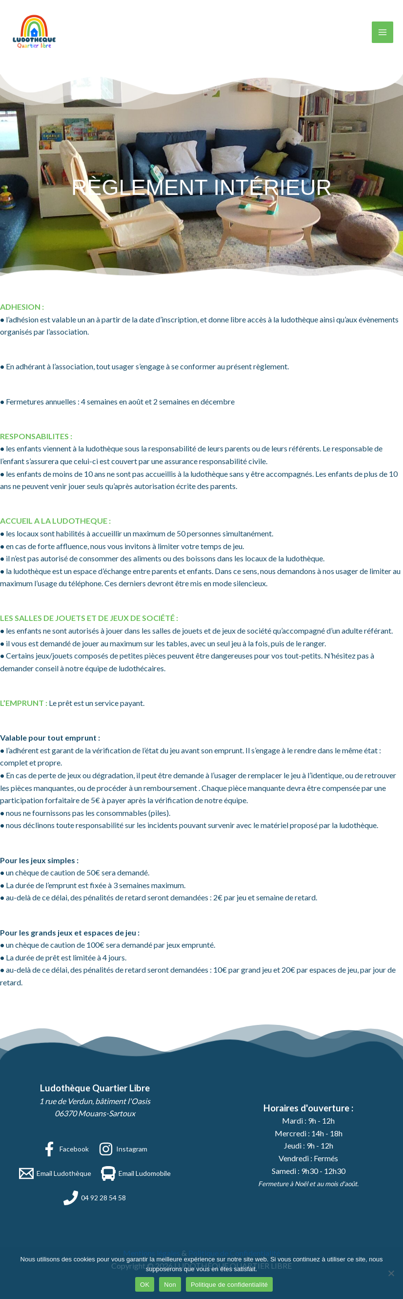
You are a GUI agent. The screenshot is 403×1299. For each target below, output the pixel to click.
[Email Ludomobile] (136, 1173)
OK (144, 1284)
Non (170, 1284)
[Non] (391, 1273)
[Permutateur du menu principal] (382, 32)
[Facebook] (65, 1149)
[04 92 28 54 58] (95, 1198)
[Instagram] (123, 1149)
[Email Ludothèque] (55, 1173)
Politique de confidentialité (229, 1284)
